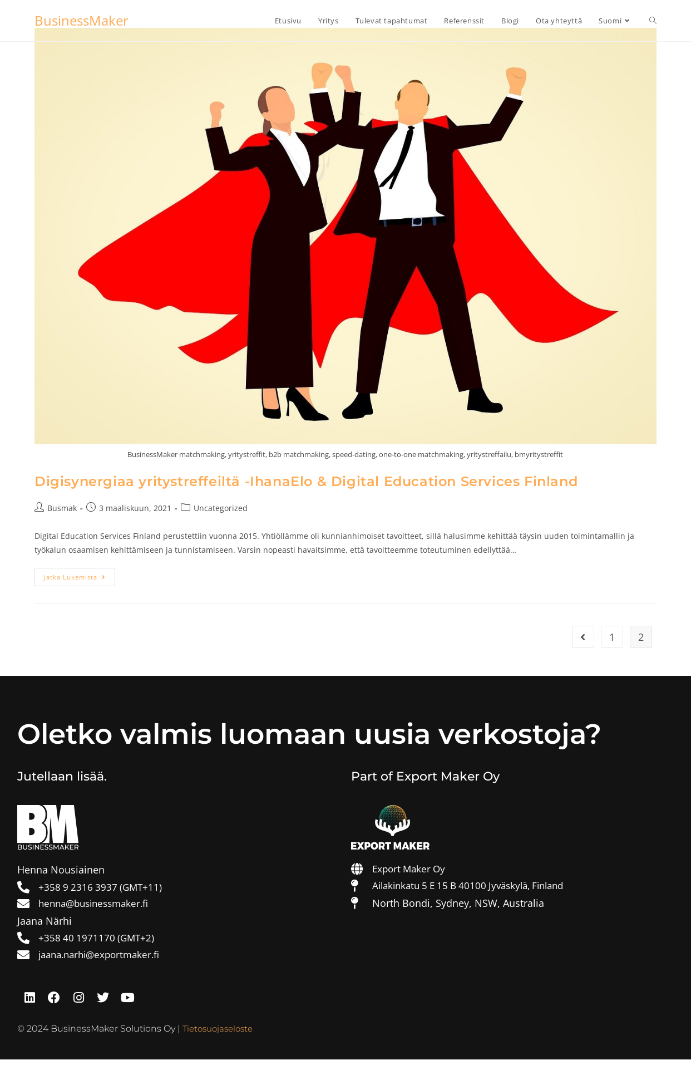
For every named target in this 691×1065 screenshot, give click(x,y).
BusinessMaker (81, 20)
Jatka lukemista (79, 574)
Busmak (62, 508)
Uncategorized (221, 508)
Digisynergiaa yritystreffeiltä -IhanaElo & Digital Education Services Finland (306, 481)
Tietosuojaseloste (220, 1034)
